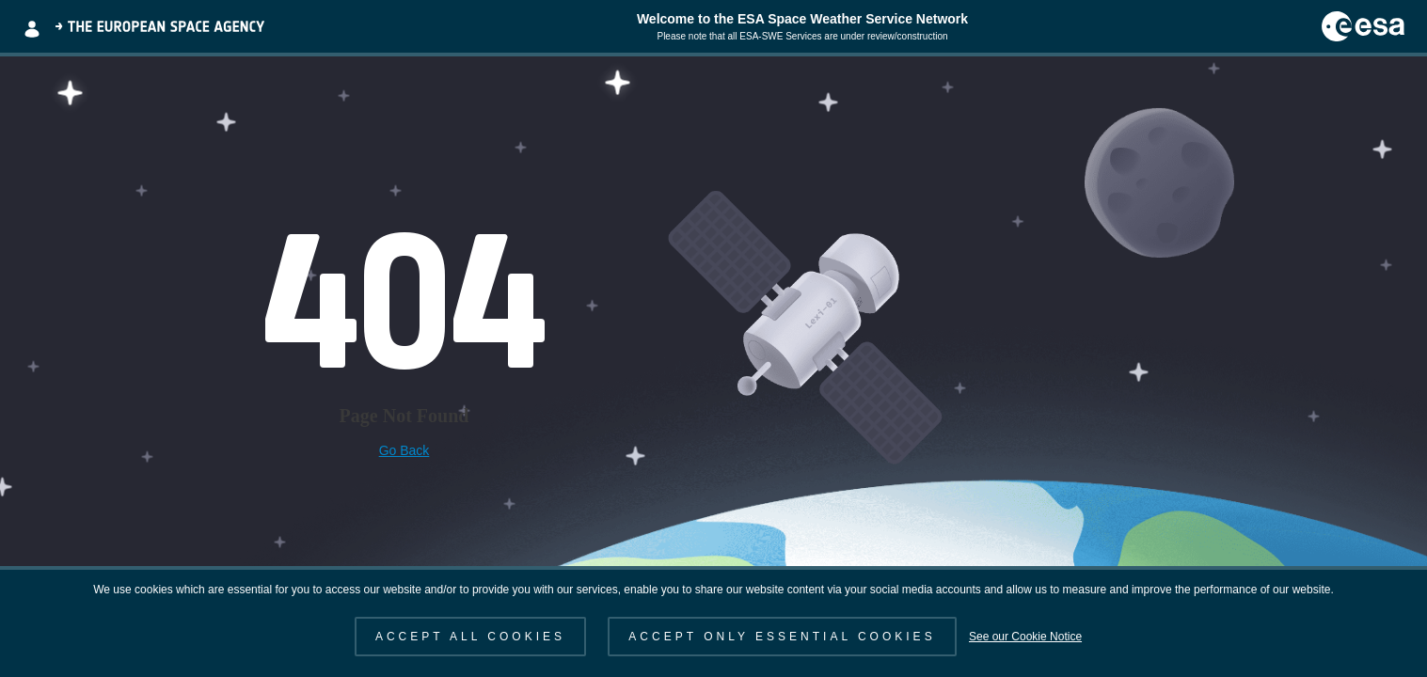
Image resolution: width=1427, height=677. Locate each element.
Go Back (404, 450)
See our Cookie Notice (1025, 636)
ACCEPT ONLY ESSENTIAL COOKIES (781, 636)
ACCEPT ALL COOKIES (470, 636)
